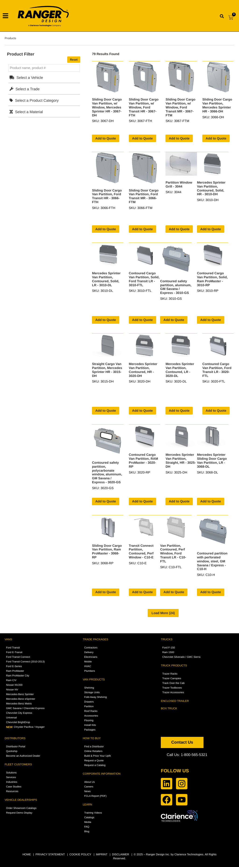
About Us (89, 782)
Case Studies (13, 786)
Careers (88, 786)
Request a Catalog (94, 765)
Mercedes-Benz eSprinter (20, 699)
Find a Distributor (94, 746)
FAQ (86, 826)
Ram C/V (11, 680)
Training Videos (93, 812)
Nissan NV (12, 689)
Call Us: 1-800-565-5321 (187, 755)
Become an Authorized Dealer (23, 756)
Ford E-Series (14, 666)
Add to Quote (105, 138)
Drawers (89, 701)
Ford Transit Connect (18, 657)
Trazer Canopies (171, 678)
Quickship (11, 751)
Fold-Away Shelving (95, 697)
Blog (86, 831)
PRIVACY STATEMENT (50, 854)
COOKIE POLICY (80, 854)
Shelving (89, 687)
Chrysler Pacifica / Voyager (25, 727)
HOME (26, 854)
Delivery (89, 652)
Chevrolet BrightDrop (18, 722)
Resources (12, 791)
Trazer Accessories (173, 692)
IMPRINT (101, 854)
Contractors (91, 647)
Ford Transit (13, 647)
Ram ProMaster (15, 671)
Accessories (91, 715)
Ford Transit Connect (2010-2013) (25, 661)
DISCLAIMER (120, 854)
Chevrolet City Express (19, 713)
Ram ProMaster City (17, 675)
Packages (89, 729)
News (87, 791)
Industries (11, 782)
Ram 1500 (168, 652)
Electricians (90, 657)
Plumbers (89, 671)
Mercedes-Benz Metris (19, 703)
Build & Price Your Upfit (97, 756)
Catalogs (89, 817)
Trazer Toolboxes (172, 687)
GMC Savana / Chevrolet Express (25, 708)
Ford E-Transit (14, 652)
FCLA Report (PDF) (95, 796)
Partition (89, 706)
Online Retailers (93, 751)
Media (87, 822)
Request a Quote (94, 760)
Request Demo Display (19, 812)
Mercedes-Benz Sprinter (20, 694)
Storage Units (92, 692)
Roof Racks (91, 711)
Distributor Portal (15, 746)
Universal (11, 717)
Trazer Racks (169, 673)
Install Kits (90, 725)
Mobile (88, 661)
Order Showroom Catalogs (21, 808)
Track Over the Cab (173, 683)
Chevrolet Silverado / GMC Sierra (181, 657)
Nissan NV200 (14, 685)
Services (11, 777)
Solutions (11, 772)
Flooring (89, 720)
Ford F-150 (168, 647)
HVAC (87, 666)
